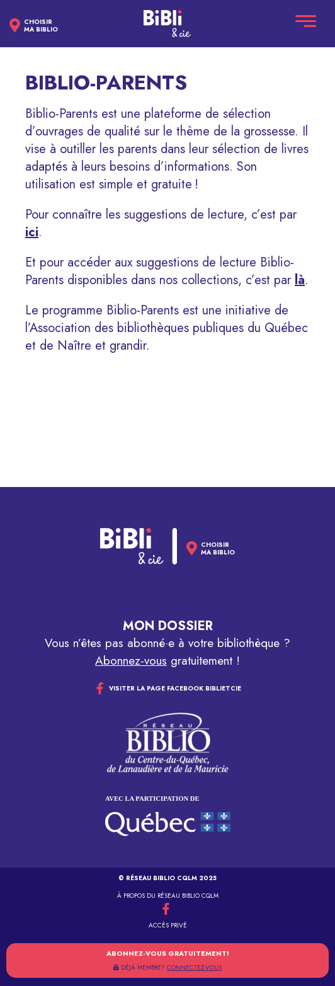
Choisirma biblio (41, 25)
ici (31, 232)
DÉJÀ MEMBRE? (167, 967)
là (300, 280)
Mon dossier (168, 626)
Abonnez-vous (131, 660)
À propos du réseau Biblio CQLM (168, 895)
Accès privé (168, 925)
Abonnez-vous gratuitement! (167, 953)
